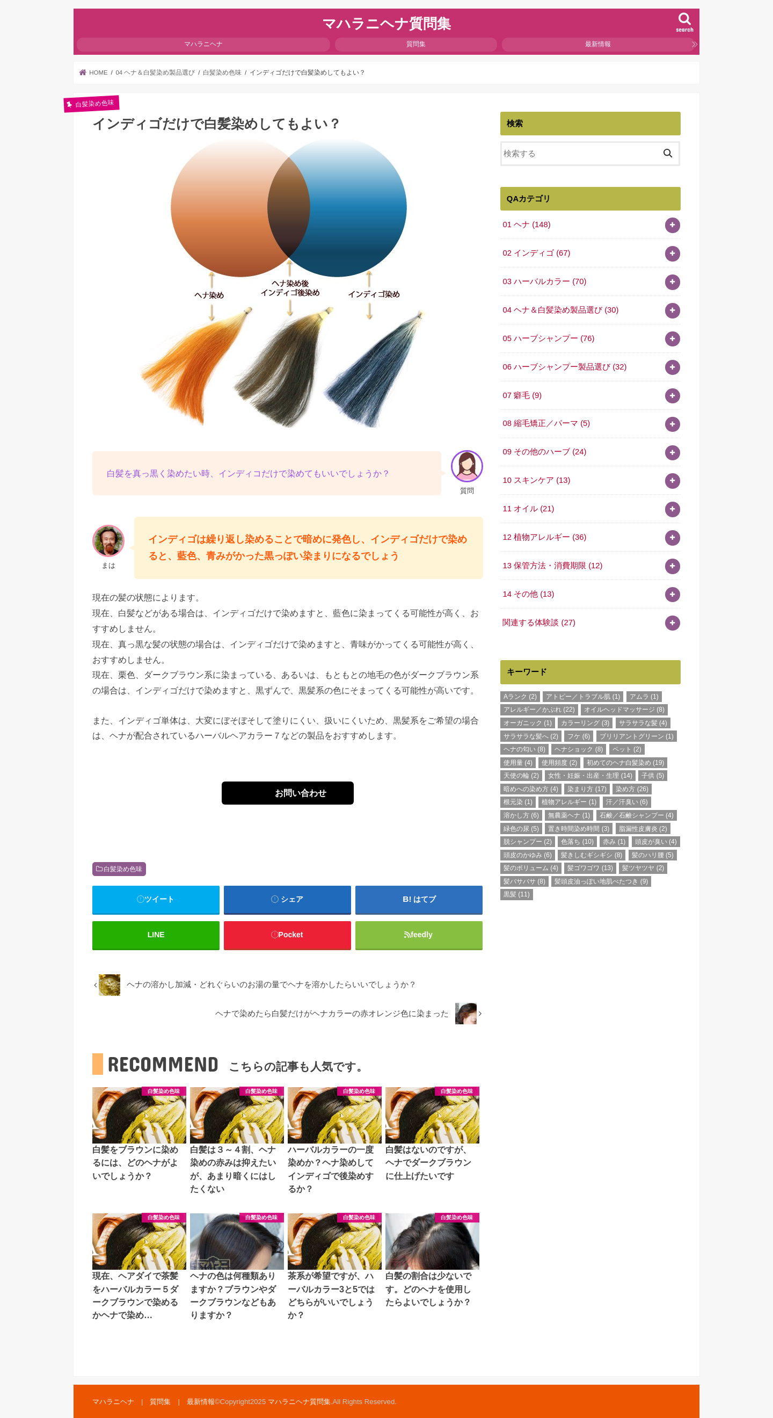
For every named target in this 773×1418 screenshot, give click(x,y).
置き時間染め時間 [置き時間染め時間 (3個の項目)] (578, 829)
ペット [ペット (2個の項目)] (626, 749)
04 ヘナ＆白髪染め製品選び (560, 310)
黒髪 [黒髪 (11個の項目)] (517, 894)
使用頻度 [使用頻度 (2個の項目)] (559, 762)
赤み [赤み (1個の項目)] (614, 841)
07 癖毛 (522, 395)
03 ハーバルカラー (544, 281)
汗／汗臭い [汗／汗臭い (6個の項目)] (627, 802)
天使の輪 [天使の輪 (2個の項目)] (521, 775)
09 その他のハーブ (544, 451)
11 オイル (528, 508)
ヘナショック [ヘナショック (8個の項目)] (579, 749)
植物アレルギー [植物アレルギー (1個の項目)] (569, 802)
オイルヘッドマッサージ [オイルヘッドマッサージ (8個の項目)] (624, 709)
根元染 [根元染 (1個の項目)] (518, 802)
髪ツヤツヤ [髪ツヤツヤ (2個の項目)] (643, 868)
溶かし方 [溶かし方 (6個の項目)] (521, 815)
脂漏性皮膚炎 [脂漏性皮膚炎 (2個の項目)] (643, 829)
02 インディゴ (536, 253)
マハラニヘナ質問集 (386, 23)
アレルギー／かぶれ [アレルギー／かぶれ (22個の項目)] (539, 709)
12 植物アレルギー (544, 537)
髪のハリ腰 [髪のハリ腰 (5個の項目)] (653, 855)
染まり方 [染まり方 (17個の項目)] (587, 789)
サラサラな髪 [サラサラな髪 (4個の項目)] (643, 723)
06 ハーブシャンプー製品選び (564, 367)
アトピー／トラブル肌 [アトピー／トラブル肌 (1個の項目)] (583, 696)
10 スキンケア (536, 480)
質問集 (416, 44)
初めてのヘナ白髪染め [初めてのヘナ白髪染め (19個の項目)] (626, 762)
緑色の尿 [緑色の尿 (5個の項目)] (521, 829)
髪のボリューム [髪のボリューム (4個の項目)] (531, 868)
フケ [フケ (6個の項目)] (578, 736)
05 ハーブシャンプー (548, 338)
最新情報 (598, 44)
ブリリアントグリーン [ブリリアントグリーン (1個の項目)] (637, 736)
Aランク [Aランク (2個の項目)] (520, 696)
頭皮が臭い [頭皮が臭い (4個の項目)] (656, 841)
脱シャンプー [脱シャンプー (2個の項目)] (528, 841)
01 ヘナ (526, 224)
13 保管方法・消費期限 (552, 565)
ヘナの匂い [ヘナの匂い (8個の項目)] (524, 749)
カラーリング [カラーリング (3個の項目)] (585, 723)
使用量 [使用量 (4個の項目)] (518, 762)
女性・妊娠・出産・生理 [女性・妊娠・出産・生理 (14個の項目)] (590, 775)
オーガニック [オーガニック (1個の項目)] (528, 723)
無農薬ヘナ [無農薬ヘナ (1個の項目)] (569, 815)
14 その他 (528, 594)
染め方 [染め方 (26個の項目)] (632, 789)
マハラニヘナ (203, 44)
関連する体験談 (538, 622)
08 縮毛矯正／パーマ (546, 423)
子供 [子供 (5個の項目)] (652, 775)
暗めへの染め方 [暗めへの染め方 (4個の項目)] (531, 789)
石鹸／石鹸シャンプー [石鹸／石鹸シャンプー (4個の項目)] (637, 815)
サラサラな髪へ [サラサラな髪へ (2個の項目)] (531, 736)
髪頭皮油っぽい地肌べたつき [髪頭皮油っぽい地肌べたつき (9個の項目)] (601, 881)
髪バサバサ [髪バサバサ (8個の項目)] (524, 881)
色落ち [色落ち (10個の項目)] (577, 841)
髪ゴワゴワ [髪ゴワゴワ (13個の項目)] (590, 868)
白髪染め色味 (123, 869)
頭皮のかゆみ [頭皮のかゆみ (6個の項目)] (528, 855)
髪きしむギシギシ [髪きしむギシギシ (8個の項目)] (591, 855)
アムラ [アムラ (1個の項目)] (644, 696)
